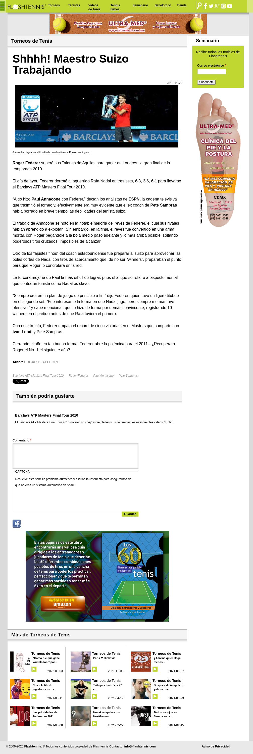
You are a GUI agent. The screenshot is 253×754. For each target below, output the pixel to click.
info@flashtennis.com (140, 746)
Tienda (181, 5)
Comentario (22, 440)
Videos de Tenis (94, 7)
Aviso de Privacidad (216, 746)
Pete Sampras (128, 375)
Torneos (54, 5)
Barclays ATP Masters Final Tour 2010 (38, 375)
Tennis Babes (115, 7)
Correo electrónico (211, 65)
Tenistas (74, 5)
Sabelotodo (163, 5)
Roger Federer (78, 375)
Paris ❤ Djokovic (104, 658)
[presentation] (53, 498)
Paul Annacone (103, 375)
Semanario (140, 5)
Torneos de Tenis (45, 653)
